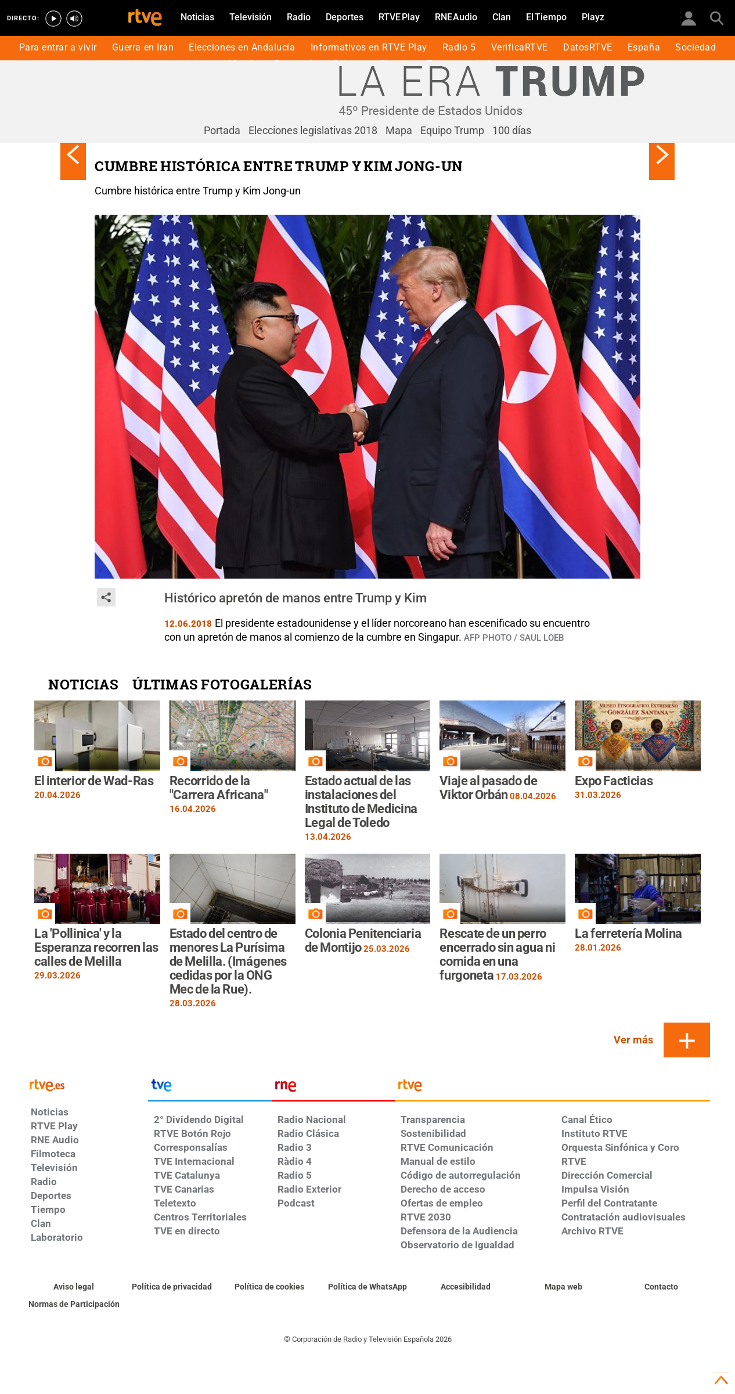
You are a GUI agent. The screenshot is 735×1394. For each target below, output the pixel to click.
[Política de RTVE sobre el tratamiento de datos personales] (172, 1287)
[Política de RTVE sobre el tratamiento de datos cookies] (270, 1287)
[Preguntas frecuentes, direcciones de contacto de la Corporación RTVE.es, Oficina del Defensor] (661, 1287)
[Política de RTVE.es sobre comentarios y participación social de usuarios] (74, 1304)
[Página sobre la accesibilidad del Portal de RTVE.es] (465, 1287)
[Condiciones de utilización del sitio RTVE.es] (74, 1287)
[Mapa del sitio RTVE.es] (563, 1287)
